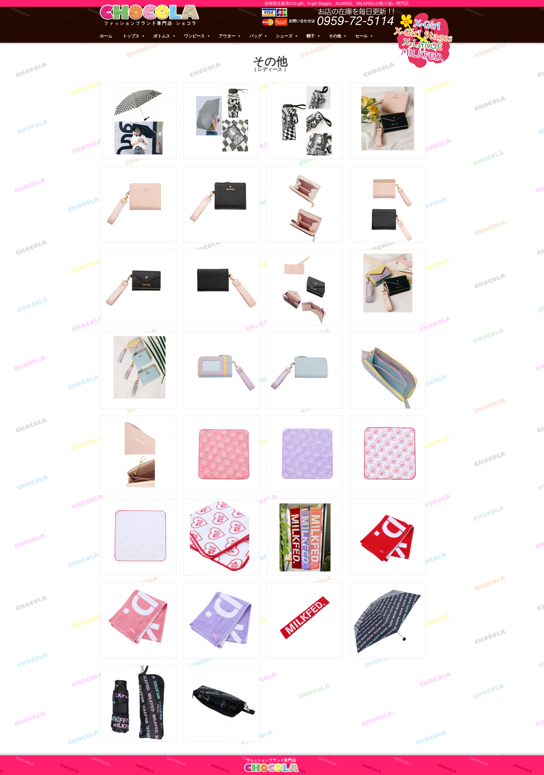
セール (364, 36)
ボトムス (164, 36)
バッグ (258, 36)
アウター (230, 36)
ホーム (106, 36)
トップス (134, 36)
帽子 (313, 36)
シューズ (287, 36)
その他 (338, 36)
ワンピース (197, 36)
